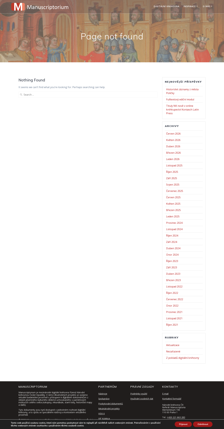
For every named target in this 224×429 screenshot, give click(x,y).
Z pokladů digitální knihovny (182, 358)
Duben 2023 (173, 273)
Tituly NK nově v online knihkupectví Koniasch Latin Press (182, 109)
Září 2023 (171, 267)
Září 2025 (171, 178)
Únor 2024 (172, 254)
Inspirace (190, 6)
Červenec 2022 (174, 299)
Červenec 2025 (174, 191)
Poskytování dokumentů (110, 403)
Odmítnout (202, 424)
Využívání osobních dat (141, 398)
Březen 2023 (173, 280)
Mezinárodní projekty (109, 408)
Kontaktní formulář (171, 398)
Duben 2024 (173, 248)
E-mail (165, 393)
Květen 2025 (173, 203)
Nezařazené (173, 351)
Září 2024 (171, 242)
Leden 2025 (173, 216)
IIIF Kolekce (104, 418)
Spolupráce (104, 398)
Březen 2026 (173, 152)
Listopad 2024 (174, 229)
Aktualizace (172, 345)
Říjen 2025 (172, 172)
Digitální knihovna (166, 6)
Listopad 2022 (174, 286)
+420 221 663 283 (176, 417)
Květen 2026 (173, 140)
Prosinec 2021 (174, 312)
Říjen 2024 (172, 235)
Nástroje (102, 393)
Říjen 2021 (172, 324)
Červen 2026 (173, 133)
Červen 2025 (173, 197)
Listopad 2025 (174, 165)
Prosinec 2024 (174, 223)
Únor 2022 (172, 305)
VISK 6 (101, 413)
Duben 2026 (173, 146)
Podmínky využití (138, 393)
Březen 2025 (173, 210)
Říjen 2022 (172, 293)
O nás (206, 6)
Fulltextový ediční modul (180, 99)
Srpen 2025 (172, 184)
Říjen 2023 (172, 261)
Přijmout (182, 424)
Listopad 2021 (174, 318)
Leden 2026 (173, 159)
